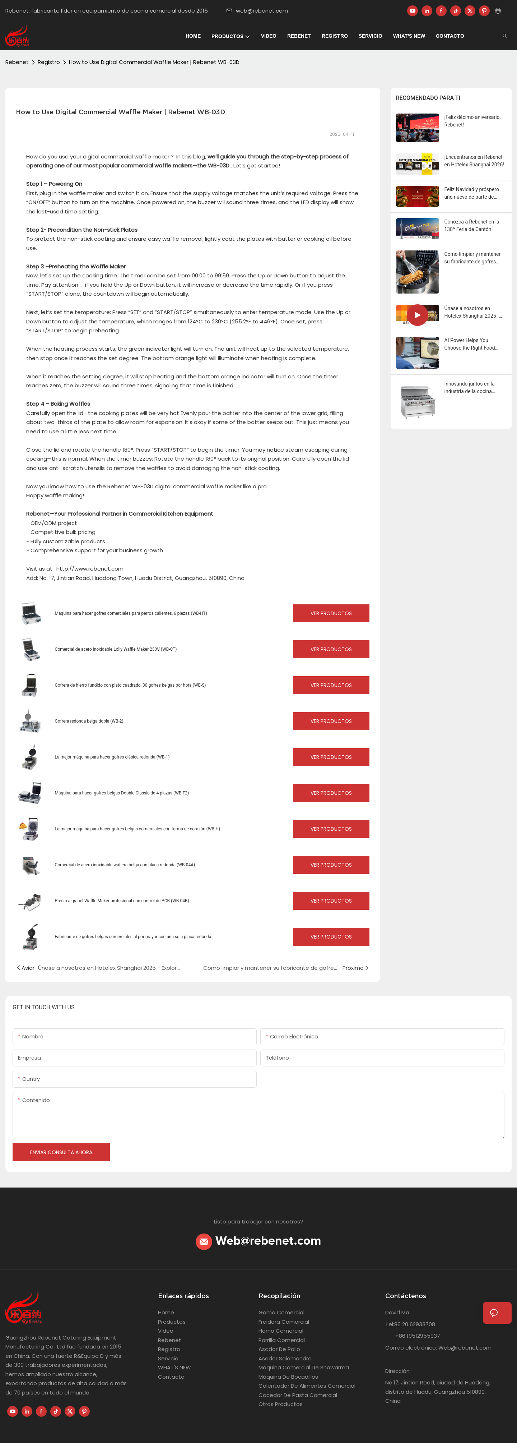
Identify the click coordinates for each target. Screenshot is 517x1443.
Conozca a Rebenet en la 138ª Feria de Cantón (471, 225)
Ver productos (331, 613)
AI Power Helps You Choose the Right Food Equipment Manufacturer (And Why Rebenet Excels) (473, 344)
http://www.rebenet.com (90, 568)
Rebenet (17, 62)
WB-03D (218, 165)
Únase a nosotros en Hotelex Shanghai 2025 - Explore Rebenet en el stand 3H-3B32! (475, 312)
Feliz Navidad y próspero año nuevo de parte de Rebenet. (471, 193)
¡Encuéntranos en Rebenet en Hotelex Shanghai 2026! (474, 160)
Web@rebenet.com (258, 1241)
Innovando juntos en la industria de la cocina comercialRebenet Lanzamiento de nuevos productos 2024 (471, 388)
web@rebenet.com (257, 10)
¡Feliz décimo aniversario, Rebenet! (472, 121)
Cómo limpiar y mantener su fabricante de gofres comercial (472, 258)
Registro (49, 62)
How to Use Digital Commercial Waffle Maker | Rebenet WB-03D (154, 62)
